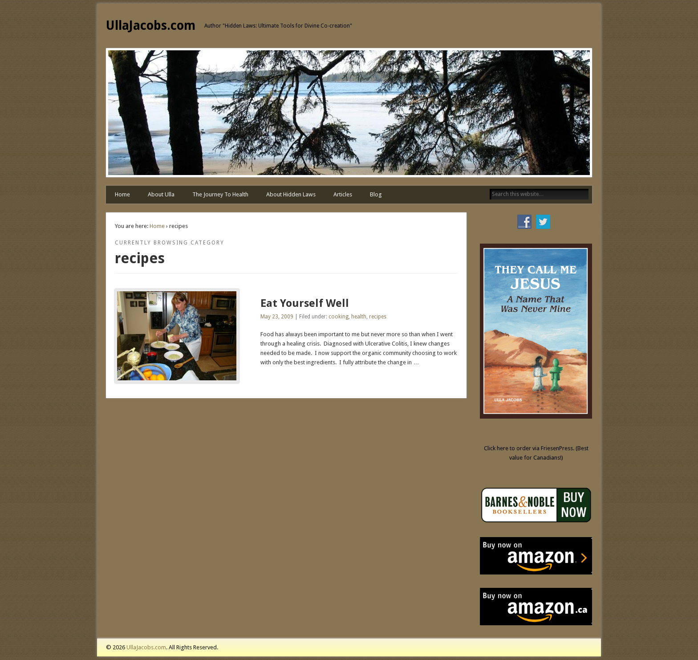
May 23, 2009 (276, 317)
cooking (339, 317)
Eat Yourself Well (304, 303)
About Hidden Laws (291, 194)
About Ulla (161, 194)
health (358, 317)
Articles (342, 194)
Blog (376, 194)
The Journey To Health (220, 194)
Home (122, 194)
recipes (377, 317)
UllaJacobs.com (150, 25)
